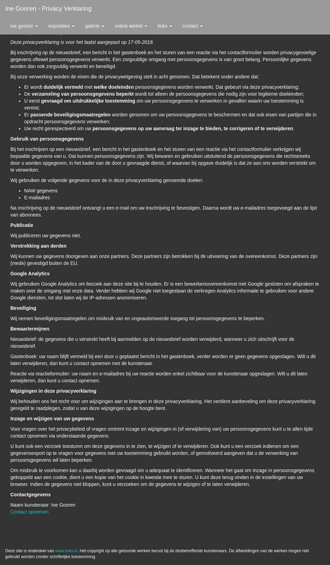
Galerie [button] (94, 26)
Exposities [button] (61, 26)
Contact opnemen (29, 512)
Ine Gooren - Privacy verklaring (48, 8)
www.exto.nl (66, 550)
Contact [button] (192, 26)
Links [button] (165, 26)
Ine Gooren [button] (24, 26)
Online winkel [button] (131, 26)
